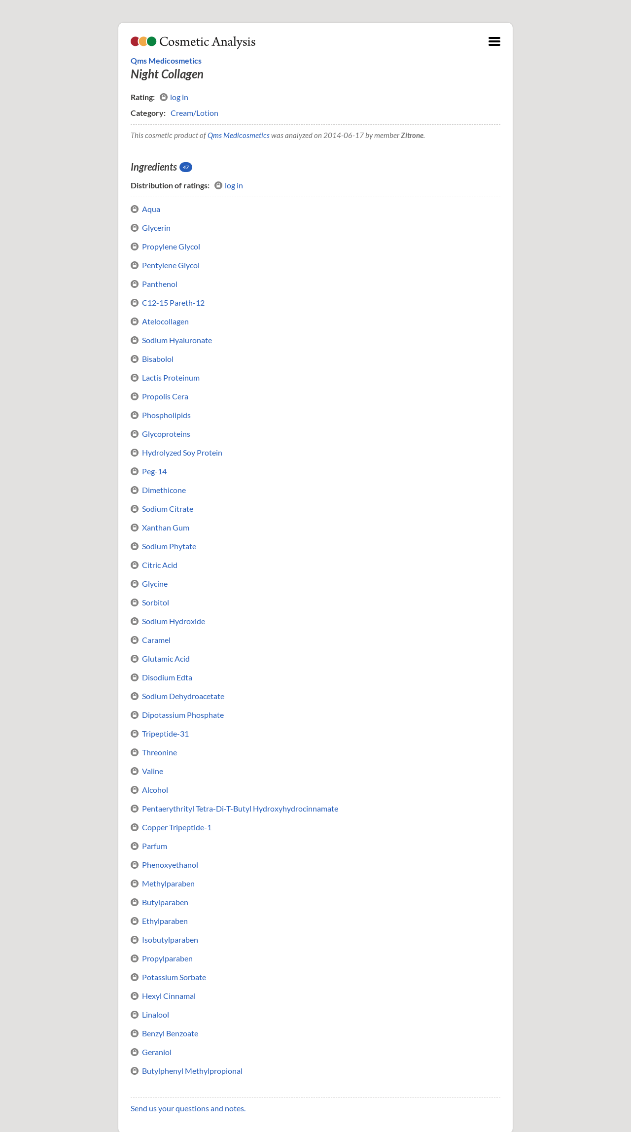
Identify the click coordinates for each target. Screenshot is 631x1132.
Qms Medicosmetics (166, 60)
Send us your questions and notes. (188, 1108)
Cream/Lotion (194, 112)
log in (174, 97)
